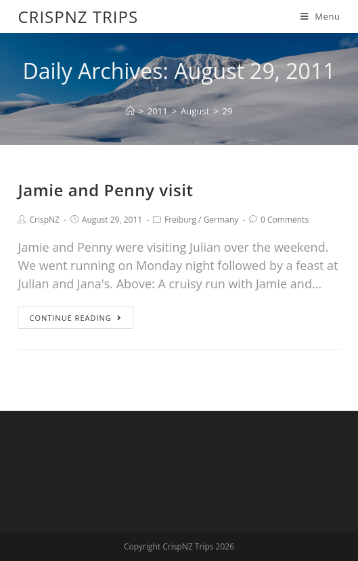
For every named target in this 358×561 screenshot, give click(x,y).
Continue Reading (75, 318)
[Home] (130, 111)
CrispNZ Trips (78, 16)
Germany (221, 219)
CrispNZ (44, 219)
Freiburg (180, 219)
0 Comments (285, 219)
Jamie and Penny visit (105, 190)
